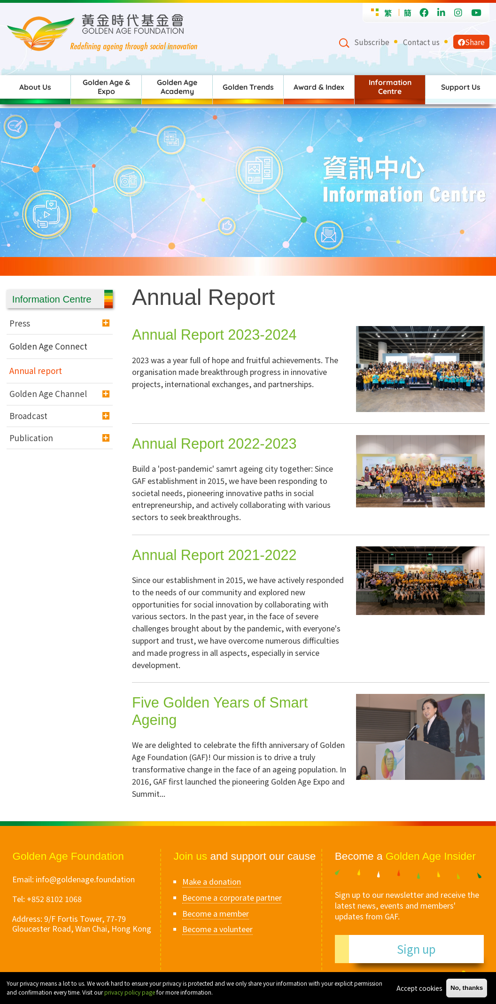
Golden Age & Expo (106, 87)
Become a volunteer (217, 928)
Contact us (421, 42)
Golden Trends (248, 87)
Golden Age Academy (177, 87)
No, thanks (466, 987)
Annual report (35, 370)
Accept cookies (419, 988)
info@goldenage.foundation (85, 879)
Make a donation (211, 881)
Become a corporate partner (232, 897)
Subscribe (371, 42)
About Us (35, 87)
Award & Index (319, 87)
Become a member (215, 913)
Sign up (416, 949)
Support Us (460, 87)
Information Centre (390, 87)
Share (471, 42)
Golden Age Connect (48, 346)
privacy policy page (129, 992)
